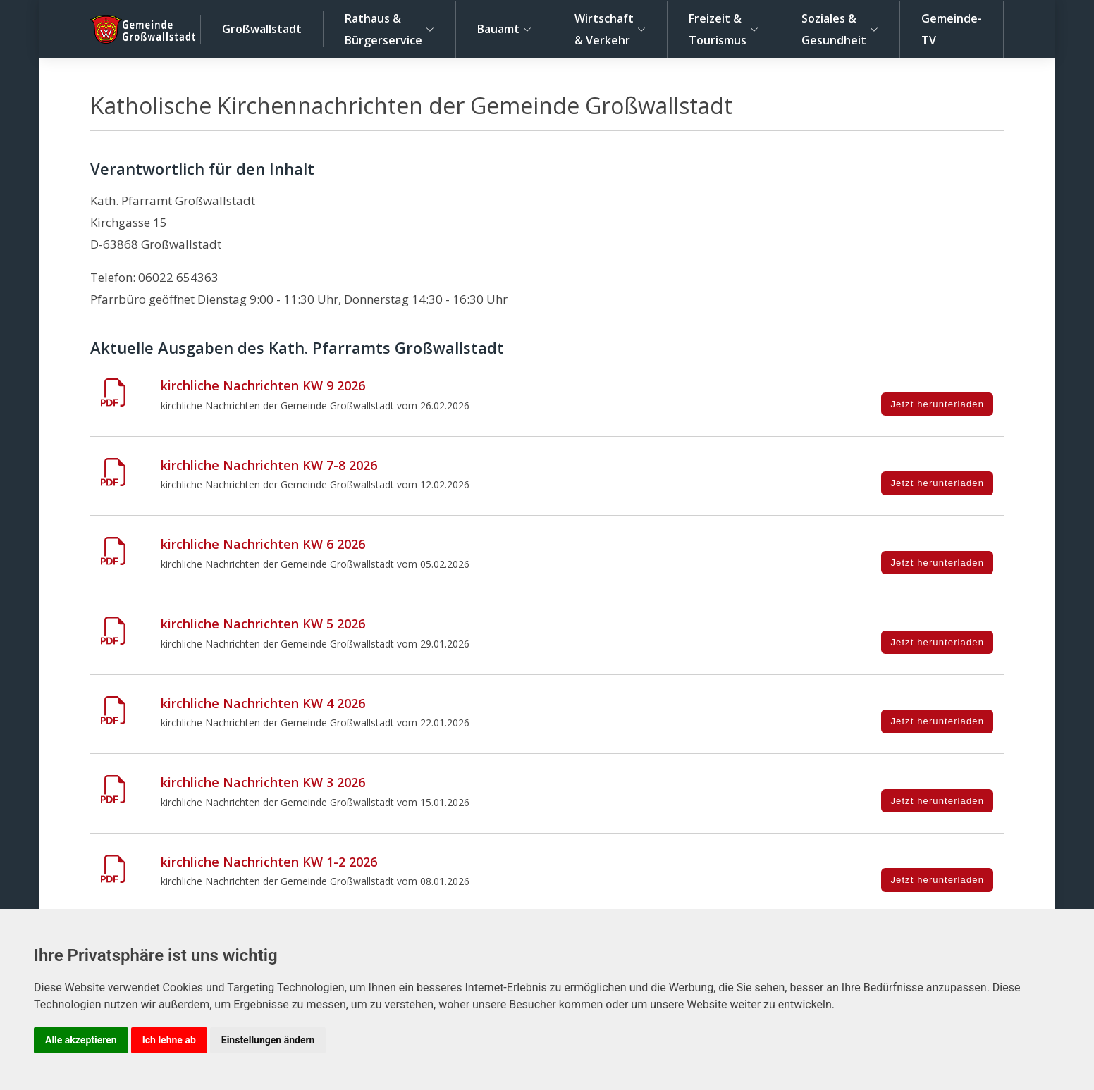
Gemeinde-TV (951, 29)
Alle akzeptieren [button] (81, 1040)
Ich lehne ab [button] (169, 1040)
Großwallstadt (262, 29)
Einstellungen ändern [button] (268, 1040)
